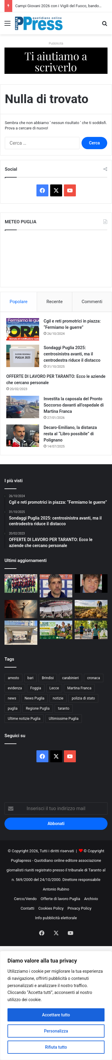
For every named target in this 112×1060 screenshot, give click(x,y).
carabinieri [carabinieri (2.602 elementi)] (70, 678)
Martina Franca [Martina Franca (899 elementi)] (79, 688)
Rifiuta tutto (56, 1047)
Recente (55, 301)
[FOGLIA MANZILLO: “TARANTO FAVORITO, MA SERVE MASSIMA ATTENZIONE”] (56, 585)
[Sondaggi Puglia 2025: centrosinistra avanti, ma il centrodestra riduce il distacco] (22, 356)
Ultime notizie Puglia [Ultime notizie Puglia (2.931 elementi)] (24, 719)
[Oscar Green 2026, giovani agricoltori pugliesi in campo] (56, 630)
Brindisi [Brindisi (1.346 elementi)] (48, 678)
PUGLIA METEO (56, 258)
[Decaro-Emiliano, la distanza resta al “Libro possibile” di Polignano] (22, 435)
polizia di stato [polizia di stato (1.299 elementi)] (83, 698)
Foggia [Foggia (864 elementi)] (35, 688)
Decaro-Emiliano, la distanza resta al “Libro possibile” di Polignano (70, 433)
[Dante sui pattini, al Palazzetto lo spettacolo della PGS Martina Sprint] (20, 609)
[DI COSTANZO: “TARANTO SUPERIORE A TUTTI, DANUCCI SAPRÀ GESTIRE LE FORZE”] (91, 583)
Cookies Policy (51, 908)
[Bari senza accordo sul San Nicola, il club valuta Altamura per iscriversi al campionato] (56, 609)
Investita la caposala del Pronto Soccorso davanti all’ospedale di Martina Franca (74, 405)
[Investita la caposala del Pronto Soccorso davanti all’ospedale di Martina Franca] (22, 407)
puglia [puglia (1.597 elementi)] (12, 708)
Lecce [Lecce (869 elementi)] (54, 688)
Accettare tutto (56, 1014)
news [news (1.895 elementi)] (12, 698)
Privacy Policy (79, 908)
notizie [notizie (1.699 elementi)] (58, 698)
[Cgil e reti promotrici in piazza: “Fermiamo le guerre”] (22, 329)
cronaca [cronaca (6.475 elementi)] (93, 678)
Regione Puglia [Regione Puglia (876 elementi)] (38, 708)
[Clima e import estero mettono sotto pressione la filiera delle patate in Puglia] (91, 609)
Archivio (91, 898)
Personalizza (56, 1031)
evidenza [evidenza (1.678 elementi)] (15, 688)
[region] (56, 1005)
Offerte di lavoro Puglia (60, 898)
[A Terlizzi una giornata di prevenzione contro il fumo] (91, 630)
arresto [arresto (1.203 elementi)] (13, 678)
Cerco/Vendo (25, 898)
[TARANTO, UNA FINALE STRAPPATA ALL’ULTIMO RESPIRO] (20, 583)
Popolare (18, 301)
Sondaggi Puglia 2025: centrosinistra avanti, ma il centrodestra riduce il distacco (72, 354)
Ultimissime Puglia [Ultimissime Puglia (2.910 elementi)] (63, 719)
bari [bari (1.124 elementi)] (30, 678)
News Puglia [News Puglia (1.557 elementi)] (34, 698)
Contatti (27, 908)
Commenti (92, 301)
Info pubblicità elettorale (56, 918)
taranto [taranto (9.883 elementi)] (63, 708)
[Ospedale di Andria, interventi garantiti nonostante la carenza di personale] (20, 632)
